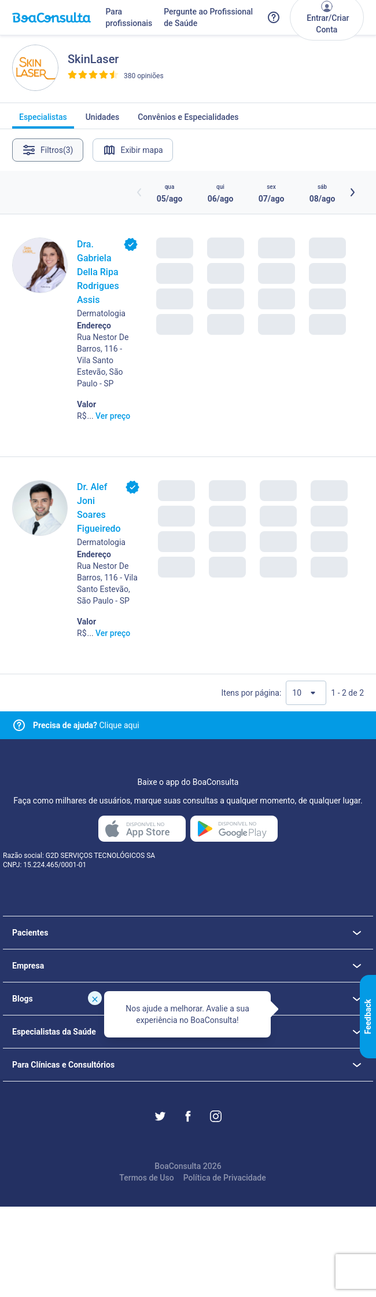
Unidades (103, 120)
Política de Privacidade (224, 1177)
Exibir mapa (132, 150)
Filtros (47, 150)
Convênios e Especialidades (188, 120)
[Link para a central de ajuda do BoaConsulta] (274, 17)
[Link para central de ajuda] (19, 725)
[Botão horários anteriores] (139, 192)
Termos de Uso (146, 1177)
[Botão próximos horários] (352, 192)
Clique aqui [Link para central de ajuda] (86, 725)
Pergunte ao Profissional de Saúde (208, 17)
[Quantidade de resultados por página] (306, 692)
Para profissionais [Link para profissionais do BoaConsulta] (128, 17)
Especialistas (43, 120)
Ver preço (112, 416)
